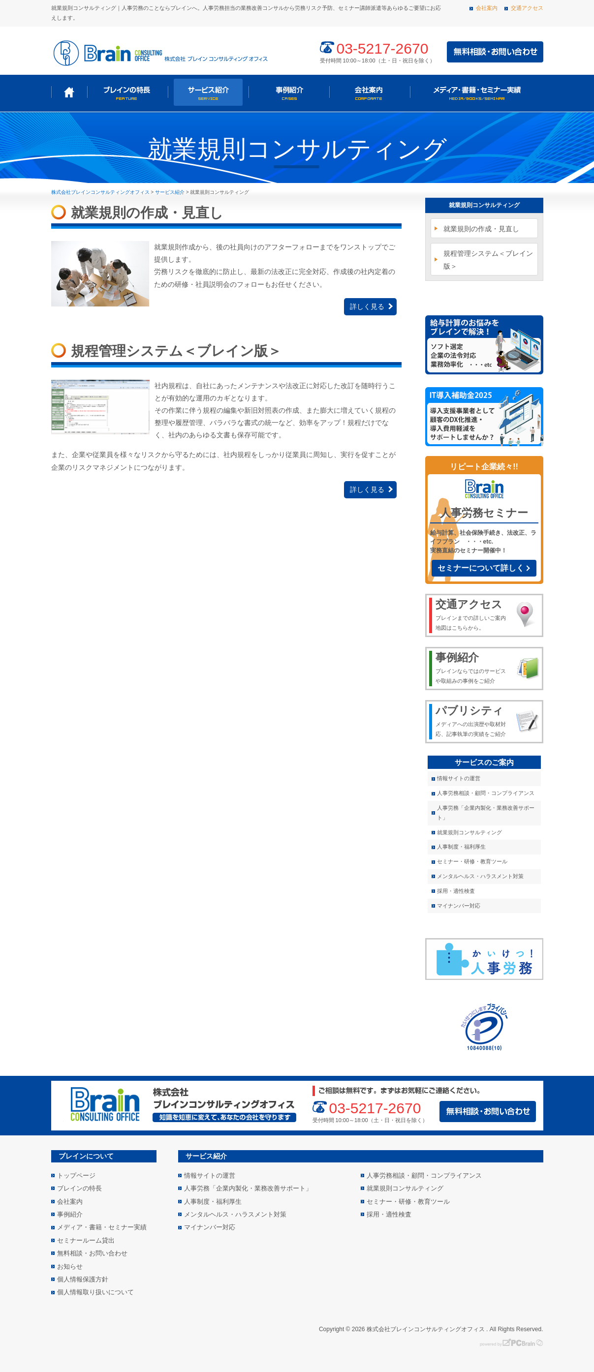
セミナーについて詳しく (481, 568)
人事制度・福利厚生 (461, 847)
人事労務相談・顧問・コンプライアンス (485, 793)
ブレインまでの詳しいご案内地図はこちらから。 (473, 614)
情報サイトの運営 (458, 778)
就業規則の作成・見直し (481, 229)
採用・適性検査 (456, 891)
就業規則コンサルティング (484, 205)
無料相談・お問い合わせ (92, 1253)
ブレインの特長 (127, 92)
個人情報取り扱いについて (95, 1292)
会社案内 (487, 8)
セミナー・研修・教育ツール (472, 861)
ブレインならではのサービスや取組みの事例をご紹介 (473, 667)
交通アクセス (527, 8)
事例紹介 (288, 92)
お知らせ (70, 1266)
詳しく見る (367, 306)
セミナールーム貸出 (86, 1240)
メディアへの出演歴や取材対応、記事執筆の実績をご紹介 (473, 720)
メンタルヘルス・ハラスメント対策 (480, 876)
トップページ (69, 92)
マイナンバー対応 (458, 906)
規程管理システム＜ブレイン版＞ (488, 259)
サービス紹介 (208, 92)
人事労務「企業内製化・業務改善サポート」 (485, 813)
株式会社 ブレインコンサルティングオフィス (159, 52)
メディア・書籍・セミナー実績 (476, 92)
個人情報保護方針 (82, 1279)
